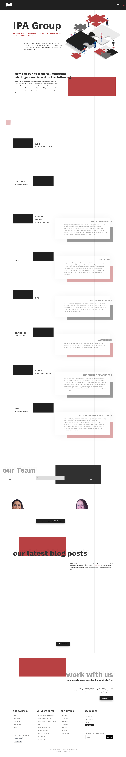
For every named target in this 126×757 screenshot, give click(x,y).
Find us (64, 715)
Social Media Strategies (46, 715)
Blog (15, 727)
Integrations (42, 739)
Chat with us (66, 718)
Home (16, 715)
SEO (39, 724)
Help (87, 722)
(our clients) (97, 565)
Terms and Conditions (21, 735)
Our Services (18, 724)
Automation (42, 736)
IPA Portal (89, 716)
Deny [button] (89, 752)
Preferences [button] (77, 752)
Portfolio (17, 718)
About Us (17, 721)
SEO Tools (89, 719)
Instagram (65, 733)
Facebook (65, 730)
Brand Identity (43, 730)
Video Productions (44, 727)
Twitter (64, 727)
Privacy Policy (26, 754)
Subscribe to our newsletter (95, 733)
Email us (65, 721)
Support (89, 725)
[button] (118, 5)
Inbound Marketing (44, 718)
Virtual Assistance (44, 733)
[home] (8, 5)
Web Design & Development (47, 721)
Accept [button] (103, 752)
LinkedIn (65, 724)
